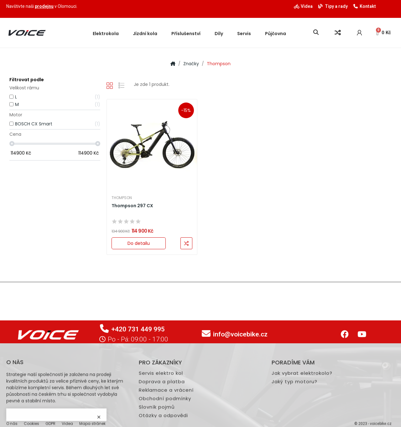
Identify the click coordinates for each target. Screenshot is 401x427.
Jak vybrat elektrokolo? (302, 424)
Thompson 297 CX (132, 206)
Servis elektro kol (161, 424)
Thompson (122, 198)
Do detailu (139, 243)
